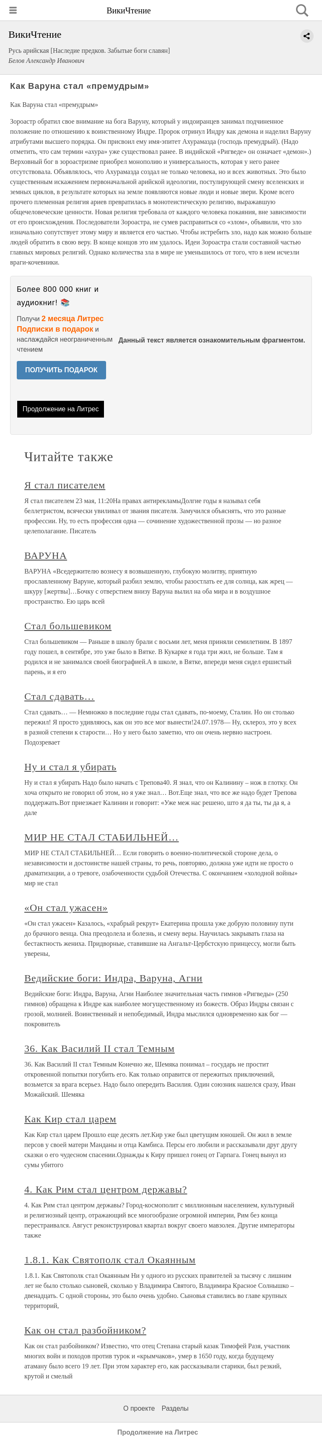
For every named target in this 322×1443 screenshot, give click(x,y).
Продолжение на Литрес (61, 409)
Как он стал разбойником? (85, 1330)
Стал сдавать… (59, 696)
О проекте (139, 1408)
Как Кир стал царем (70, 1118)
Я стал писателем (64, 485)
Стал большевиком (68, 625)
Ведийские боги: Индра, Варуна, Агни (113, 978)
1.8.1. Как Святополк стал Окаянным (110, 1259)
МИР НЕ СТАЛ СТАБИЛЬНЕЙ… (101, 837)
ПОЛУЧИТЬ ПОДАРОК (61, 370)
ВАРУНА (45, 555)
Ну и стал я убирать (70, 766)
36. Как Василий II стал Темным (99, 1048)
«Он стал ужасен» (66, 907)
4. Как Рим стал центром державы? (105, 1189)
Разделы (174, 1408)
